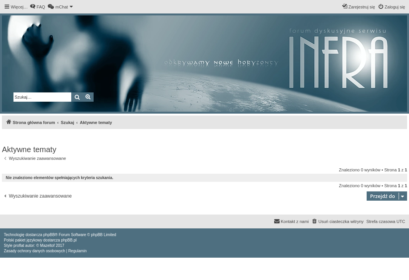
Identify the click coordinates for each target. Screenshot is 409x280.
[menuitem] (37, 7)
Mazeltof (47, 245)
